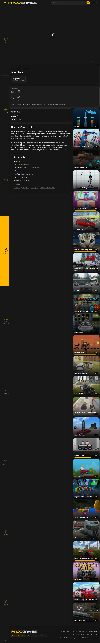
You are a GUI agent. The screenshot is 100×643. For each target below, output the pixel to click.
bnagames (24, 171)
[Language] (95, 3)
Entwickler (94, 634)
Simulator (34, 187)
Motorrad (25, 187)
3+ (27, 168)
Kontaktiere (65, 631)
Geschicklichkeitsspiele (47, 187)
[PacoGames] (24, 632)
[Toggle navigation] (5, 3)
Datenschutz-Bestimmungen (88, 631)
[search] (88, 2)
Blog (87, 634)
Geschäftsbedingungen (76, 634)
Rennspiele (22, 161)
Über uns (74, 631)
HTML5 (17, 187)
